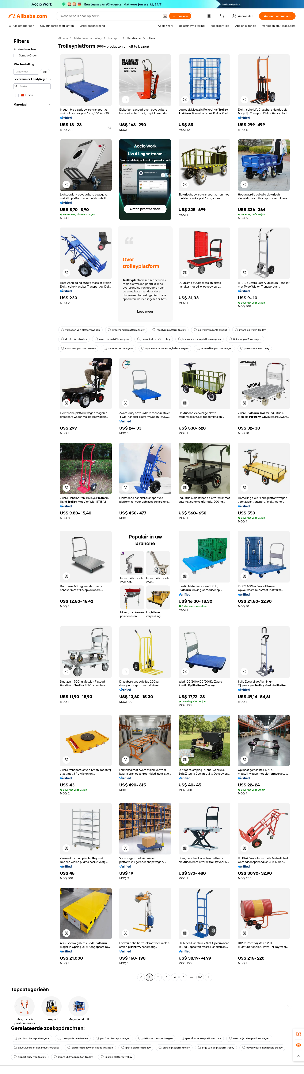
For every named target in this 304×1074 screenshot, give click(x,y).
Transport (114, 38)
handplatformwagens (118, 348)
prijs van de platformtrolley (216, 1047)
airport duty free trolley (30, 1057)
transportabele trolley (72, 1038)
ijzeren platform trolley (116, 1057)
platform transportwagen (113, 1038)
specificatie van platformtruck (201, 1038)
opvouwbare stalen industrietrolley (36, 1047)
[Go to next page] (208, 977)
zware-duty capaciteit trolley (73, 1057)
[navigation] (32, 508)
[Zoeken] (180, 16)
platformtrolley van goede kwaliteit (90, 1047)
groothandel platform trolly (126, 330)
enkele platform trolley (174, 1047)
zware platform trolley (250, 330)
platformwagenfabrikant (210, 330)
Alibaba (63, 38)
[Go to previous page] (141, 977)
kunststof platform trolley (78, 348)
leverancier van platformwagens (199, 339)
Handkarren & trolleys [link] (141, 38)
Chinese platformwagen (245, 339)
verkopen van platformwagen (80, 330)
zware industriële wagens (112, 339)
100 (200, 977)
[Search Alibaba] (109, 16)
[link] (298, 1033)
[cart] (223, 16)
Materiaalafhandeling (88, 38)
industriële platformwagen (214, 348)
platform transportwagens (31, 1038)
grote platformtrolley (136, 1047)
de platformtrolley (74, 339)
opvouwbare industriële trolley (262, 1047)
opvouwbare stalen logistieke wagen (165, 348)
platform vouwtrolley (254, 348)
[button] (164, 16)
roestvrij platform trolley (169, 330)
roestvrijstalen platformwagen (249, 1038)
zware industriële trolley (153, 339)
